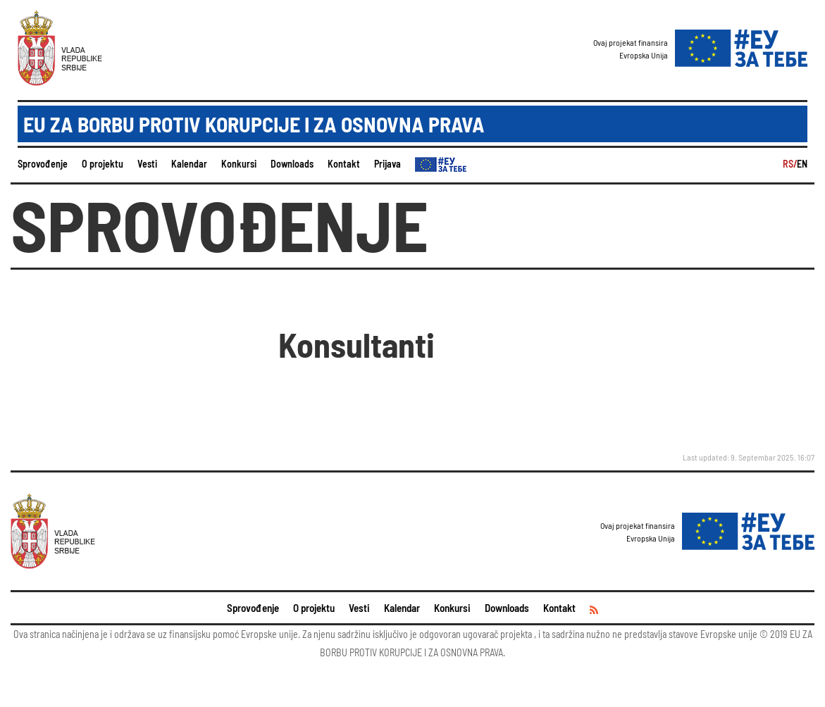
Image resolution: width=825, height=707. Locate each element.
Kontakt (344, 164)
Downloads (292, 164)
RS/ (790, 164)
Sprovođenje (43, 164)
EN (802, 164)
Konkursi (238, 164)
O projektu (102, 164)
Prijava (387, 164)
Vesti (147, 164)
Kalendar (189, 164)
